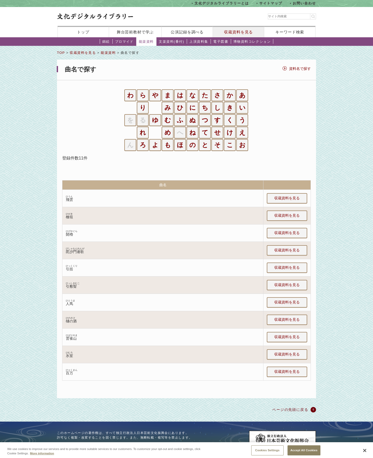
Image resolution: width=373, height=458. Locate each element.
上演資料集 (198, 41)
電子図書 (220, 41)
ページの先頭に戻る (290, 410)
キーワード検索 (289, 32)
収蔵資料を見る (238, 32)
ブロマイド (124, 41)
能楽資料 (146, 41)
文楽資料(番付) (171, 41)
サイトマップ (271, 3)
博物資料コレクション (252, 41)
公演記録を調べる (187, 32)
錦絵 (106, 41)
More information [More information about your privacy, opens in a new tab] (42, 456)
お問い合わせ (304, 3)
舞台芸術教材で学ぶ (135, 32)
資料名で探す (300, 69)
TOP (61, 53)
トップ (83, 32)
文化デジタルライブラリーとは (222, 3)
